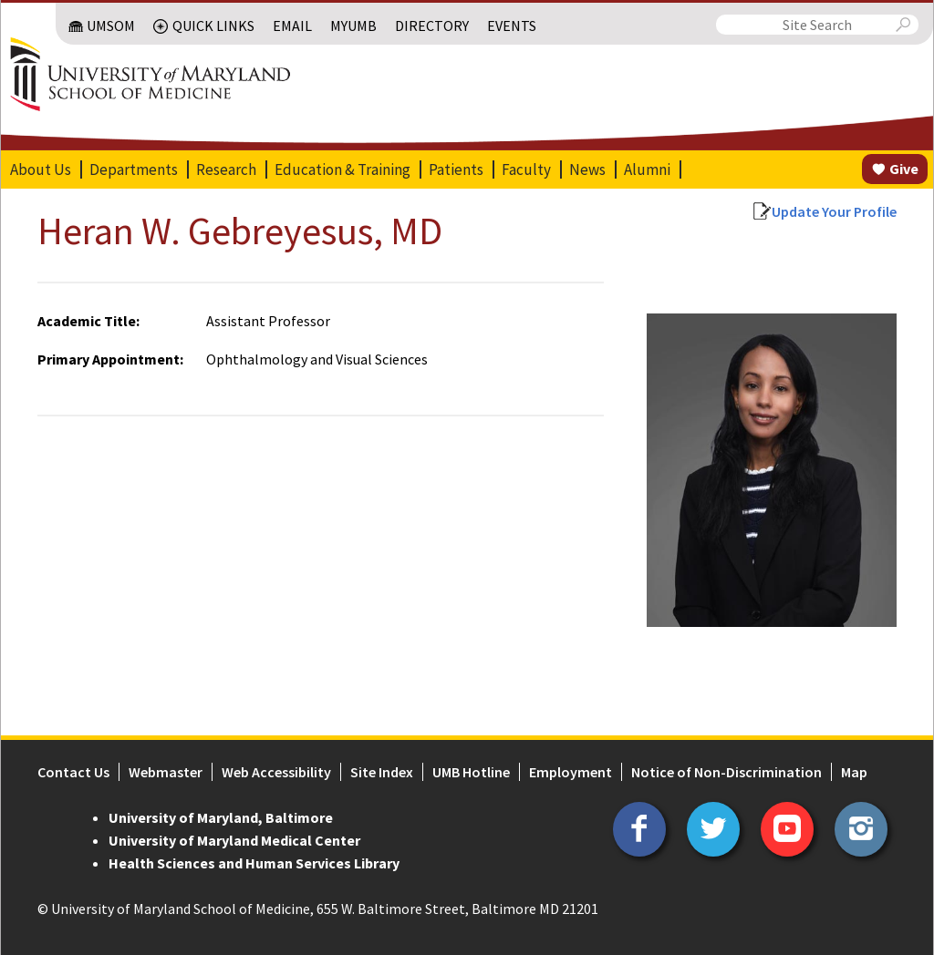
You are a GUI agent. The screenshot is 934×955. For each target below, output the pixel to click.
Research (225, 169)
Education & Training (342, 169)
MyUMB (354, 25)
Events (512, 25)
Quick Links (214, 25)
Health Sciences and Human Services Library (253, 863)
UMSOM (112, 25)
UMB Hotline (470, 772)
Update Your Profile (835, 211)
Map (853, 772)
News (586, 169)
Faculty (525, 169)
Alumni (646, 169)
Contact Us (72, 772)
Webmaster (165, 772)
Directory (433, 25)
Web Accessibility (275, 772)
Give (904, 168)
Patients (455, 169)
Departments (132, 169)
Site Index (380, 772)
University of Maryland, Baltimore (220, 817)
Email (293, 25)
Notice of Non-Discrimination (725, 772)
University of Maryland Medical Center (233, 840)
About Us (39, 169)
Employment (569, 772)
